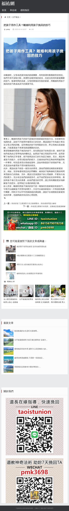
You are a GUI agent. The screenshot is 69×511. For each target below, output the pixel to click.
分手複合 (15, 17)
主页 (8, 17)
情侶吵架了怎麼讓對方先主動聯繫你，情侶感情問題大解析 (33, 203)
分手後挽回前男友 (26, 299)
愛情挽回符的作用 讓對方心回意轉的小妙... (30, 370)
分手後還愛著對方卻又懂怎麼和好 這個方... (30, 361)
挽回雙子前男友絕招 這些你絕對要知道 (31, 263)
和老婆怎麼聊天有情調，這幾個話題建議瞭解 (48, 206)
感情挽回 (24, 10)
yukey (8, 29)
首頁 (4, 10)
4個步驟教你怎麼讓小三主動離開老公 (31, 272)
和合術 (13, 10)
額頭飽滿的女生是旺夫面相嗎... (26, 352)
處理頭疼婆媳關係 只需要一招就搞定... (29, 379)
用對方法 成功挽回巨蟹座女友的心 (30, 281)
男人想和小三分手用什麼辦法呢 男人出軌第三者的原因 (58, 302)
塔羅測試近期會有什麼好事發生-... (27, 388)
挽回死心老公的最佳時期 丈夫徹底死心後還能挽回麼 (42, 302)
